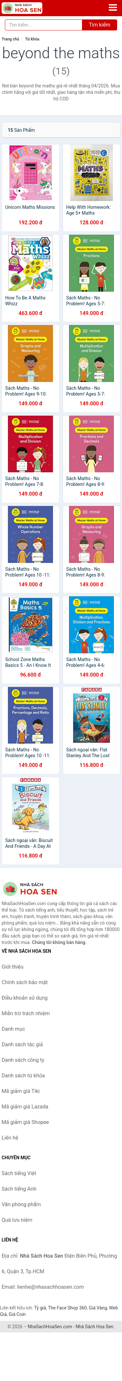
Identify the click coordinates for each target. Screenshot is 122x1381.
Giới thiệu (12, 967)
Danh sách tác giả (22, 1044)
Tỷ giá (40, 1307)
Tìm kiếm (99, 25)
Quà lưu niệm (17, 1220)
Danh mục (13, 1029)
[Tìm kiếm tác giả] (43, 24)
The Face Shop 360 (67, 1307)
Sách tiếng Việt (19, 1173)
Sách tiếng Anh (19, 1189)
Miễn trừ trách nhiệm (26, 1013)
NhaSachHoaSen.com (50, 1326)
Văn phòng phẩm (21, 1204)
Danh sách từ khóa (23, 1075)
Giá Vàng (98, 1307)
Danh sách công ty (23, 1060)
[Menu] (113, 7)
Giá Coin (17, 1314)
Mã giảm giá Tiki (21, 1091)
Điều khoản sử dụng (24, 998)
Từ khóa (32, 39)
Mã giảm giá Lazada (25, 1107)
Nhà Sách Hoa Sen (95, 1326)
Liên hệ (10, 1138)
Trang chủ (10, 39)
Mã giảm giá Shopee (25, 1122)
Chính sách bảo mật (25, 982)
